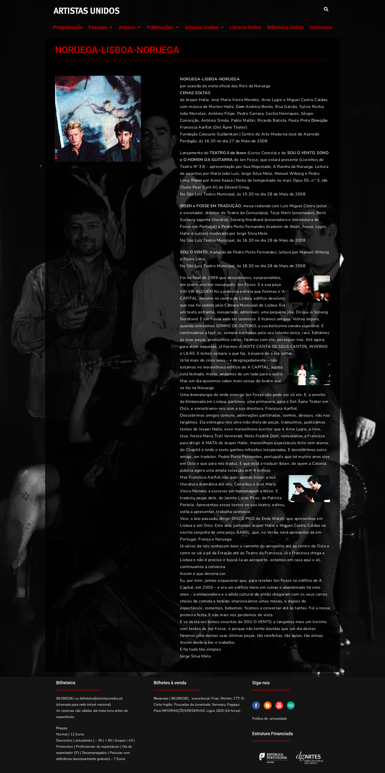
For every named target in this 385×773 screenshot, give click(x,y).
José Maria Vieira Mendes (235, 99)
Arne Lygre (271, 99)
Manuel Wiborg (289, 173)
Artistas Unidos (204, 27)
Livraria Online (245, 27)
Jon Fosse (249, 159)
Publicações (163, 27)
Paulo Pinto (299, 120)
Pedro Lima (194, 259)
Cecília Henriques (282, 113)
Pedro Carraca (250, 113)
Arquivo (130, 27)
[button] (326, 9)
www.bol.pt (201, 698)
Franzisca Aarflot (196, 127)
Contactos (321, 27)
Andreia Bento (259, 106)
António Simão (215, 120)
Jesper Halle (197, 99)
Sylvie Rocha (311, 106)
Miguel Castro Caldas (307, 99)
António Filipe (221, 113)
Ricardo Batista (272, 120)
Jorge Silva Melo (256, 173)
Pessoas (100, 27)
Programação (67, 27)
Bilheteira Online (285, 27)
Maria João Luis (224, 173)
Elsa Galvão (286, 106)
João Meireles (193, 113)
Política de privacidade (269, 718)
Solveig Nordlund (246, 219)
